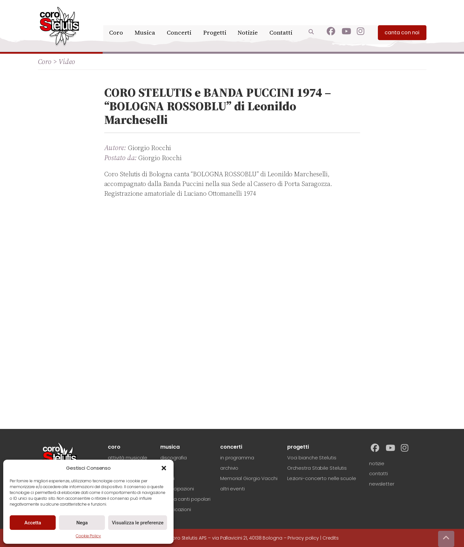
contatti (378, 473)
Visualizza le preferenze (138, 523)
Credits (331, 538)
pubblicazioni (175, 509)
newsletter (381, 483)
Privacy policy (303, 538)
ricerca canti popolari (185, 499)
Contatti (280, 22)
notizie (376, 463)
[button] (164, 468)
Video (67, 61)
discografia (173, 457)
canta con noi (402, 23)
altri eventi (232, 488)
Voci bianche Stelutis (311, 457)
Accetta (32, 523)
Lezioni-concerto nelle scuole (321, 478)
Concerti (180, 22)
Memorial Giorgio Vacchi (248, 478)
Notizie (248, 22)
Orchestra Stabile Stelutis (317, 468)
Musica (146, 22)
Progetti (215, 22)
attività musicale (127, 457)
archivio (229, 468)
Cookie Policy (88, 536)
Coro (119, 22)
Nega (82, 523)
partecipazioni (177, 488)
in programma (237, 457)
